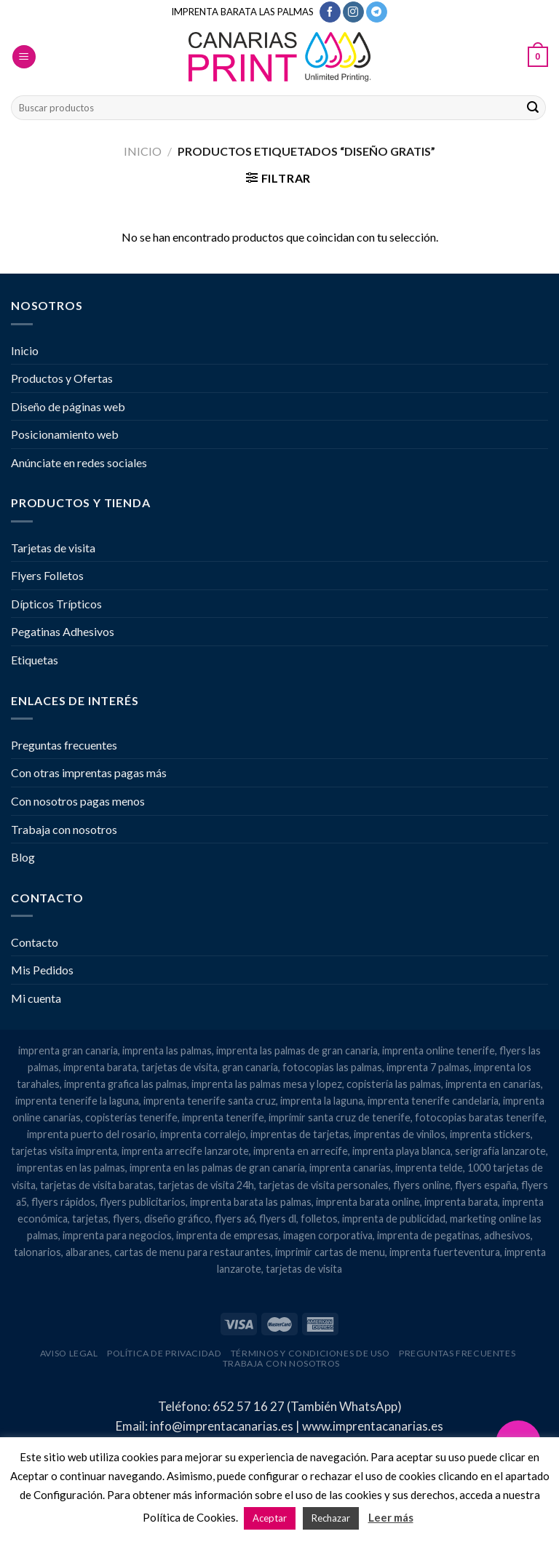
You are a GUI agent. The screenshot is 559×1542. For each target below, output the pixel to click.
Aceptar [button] (270, 1518)
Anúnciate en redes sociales (79, 462)
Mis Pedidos (42, 970)
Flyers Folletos (47, 575)
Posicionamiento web (65, 434)
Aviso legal (69, 1353)
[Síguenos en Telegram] (376, 12)
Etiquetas (34, 660)
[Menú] (24, 57)
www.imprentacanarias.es (372, 1426)
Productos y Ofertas (62, 378)
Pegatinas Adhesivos (62, 631)
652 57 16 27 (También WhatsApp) (307, 1406)
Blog (23, 857)
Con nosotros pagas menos (78, 801)
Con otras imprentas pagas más (89, 772)
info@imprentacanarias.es (221, 1426)
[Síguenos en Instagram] (353, 12)
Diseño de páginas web (68, 406)
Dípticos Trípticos (56, 604)
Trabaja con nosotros (64, 829)
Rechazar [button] (331, 1518)
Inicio (143, 151)
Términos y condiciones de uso (310, 1353)
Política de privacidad (164, 1353)
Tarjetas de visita (53, 548)
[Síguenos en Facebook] (330, 12)
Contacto (34, 942)
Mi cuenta (36, 998)
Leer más (390, 1517)
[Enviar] (532, 107)
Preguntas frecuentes (64, 745)
